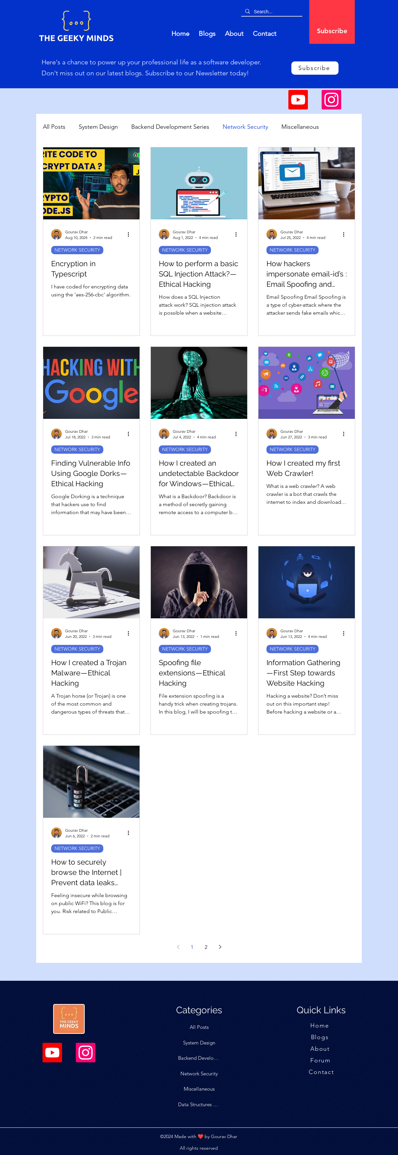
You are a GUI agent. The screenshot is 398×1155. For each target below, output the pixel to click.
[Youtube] (298, 100)
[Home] (320, 1025)
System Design (98, 126)
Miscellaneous (300, 126)
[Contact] (322, 1072)
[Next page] (220, 947)
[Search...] (271, 11)
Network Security (245, 126)
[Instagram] (331, 100)
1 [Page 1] (192, 947)
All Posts (54, 126)
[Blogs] (320, 1037)
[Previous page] (178, 947)
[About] (321, 1048)
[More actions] (131, 234)
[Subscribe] (331, 30)
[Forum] (321, 1060)
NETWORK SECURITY (77, 250)
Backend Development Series (170, 126)
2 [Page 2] (206, 947)
